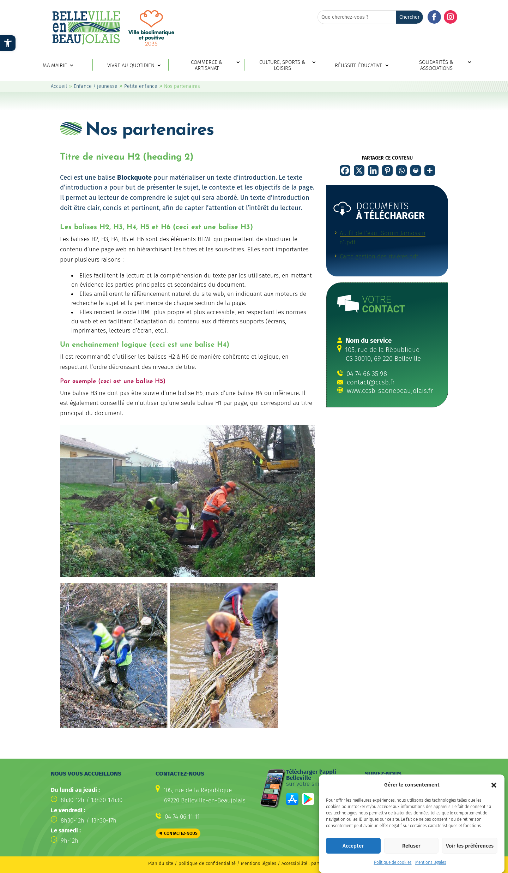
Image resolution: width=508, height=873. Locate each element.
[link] (8, 43)
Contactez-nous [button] (181, 833)
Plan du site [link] (160, 863)
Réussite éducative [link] (358, 65)
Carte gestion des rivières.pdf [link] (379, 256)
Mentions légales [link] (430, 869)
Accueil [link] (59, 86)
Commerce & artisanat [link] (207, 65)
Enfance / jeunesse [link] (95, 86)
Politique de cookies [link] (393, 869)
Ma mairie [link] (55, 65)
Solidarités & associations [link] (436, 65)
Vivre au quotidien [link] (131, 65)
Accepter (353, 853)
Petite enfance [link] (140, 86)
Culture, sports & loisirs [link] (282, 65)
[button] (493, 792)
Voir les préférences (470, 853)
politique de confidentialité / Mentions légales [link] (228, 863)
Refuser (411, 853)
